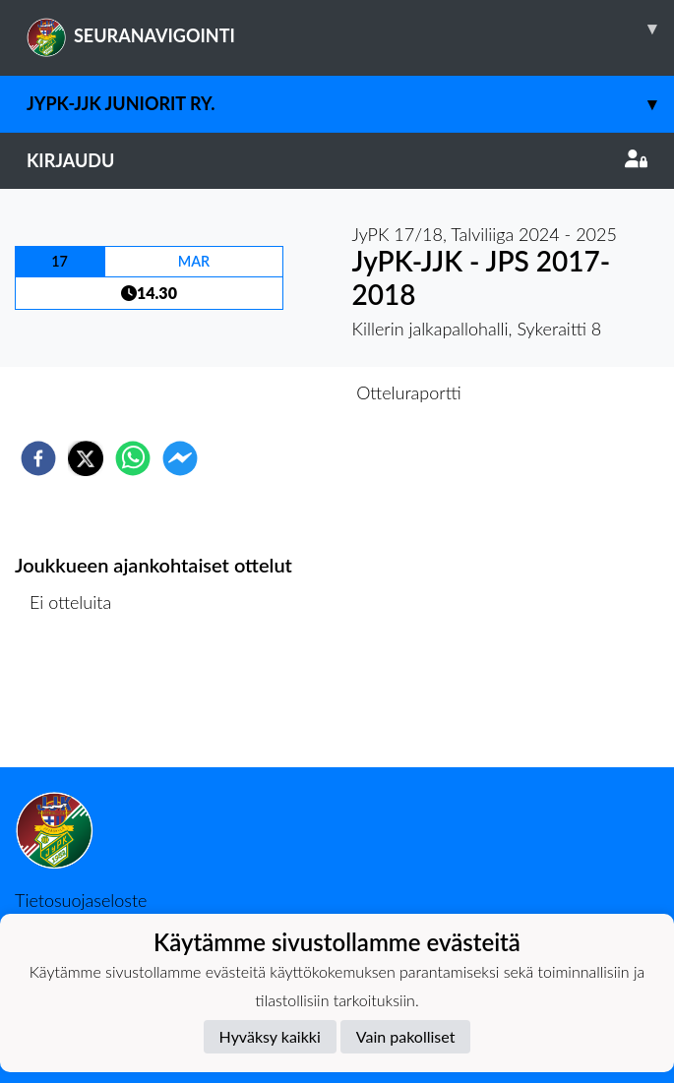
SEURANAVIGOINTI (350, 28)
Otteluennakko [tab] (269, 392)
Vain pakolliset (406, 1036)
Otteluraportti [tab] (408, 392)
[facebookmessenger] (180, 458)
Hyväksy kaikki (270, 1036)
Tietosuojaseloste (81, 900)
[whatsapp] (133, 458)
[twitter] (85, 458)
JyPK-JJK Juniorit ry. (350, 104)
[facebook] (38, 458)
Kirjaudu (337, 160)
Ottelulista (78, 701)
